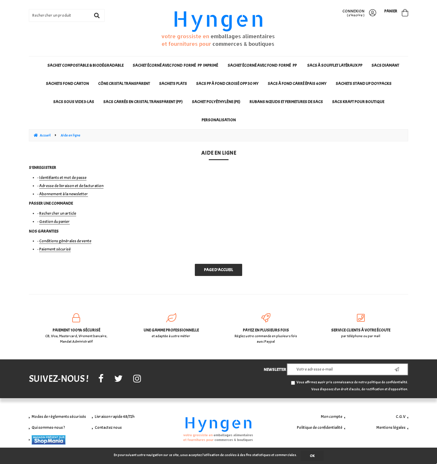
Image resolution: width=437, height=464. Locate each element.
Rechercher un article (57, 213)
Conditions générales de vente (65, 241)
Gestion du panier (54, 221)
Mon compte (331, 416)
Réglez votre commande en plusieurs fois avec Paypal (266, 328)
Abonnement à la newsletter (63, 194)
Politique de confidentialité (319, 427)
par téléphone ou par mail (361, 325)
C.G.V (400, 416)
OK (312, 455)
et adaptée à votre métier (171, 325)
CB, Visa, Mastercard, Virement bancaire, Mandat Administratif (76, 328)
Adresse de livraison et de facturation (71, 185)
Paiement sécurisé (55, 249)
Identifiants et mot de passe (62, 177)
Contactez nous (108, 427)
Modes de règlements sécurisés (59, 416)
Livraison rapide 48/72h (114, 416)
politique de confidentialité (387, 382)
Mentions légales (390, 427)
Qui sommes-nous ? (48, 427)
